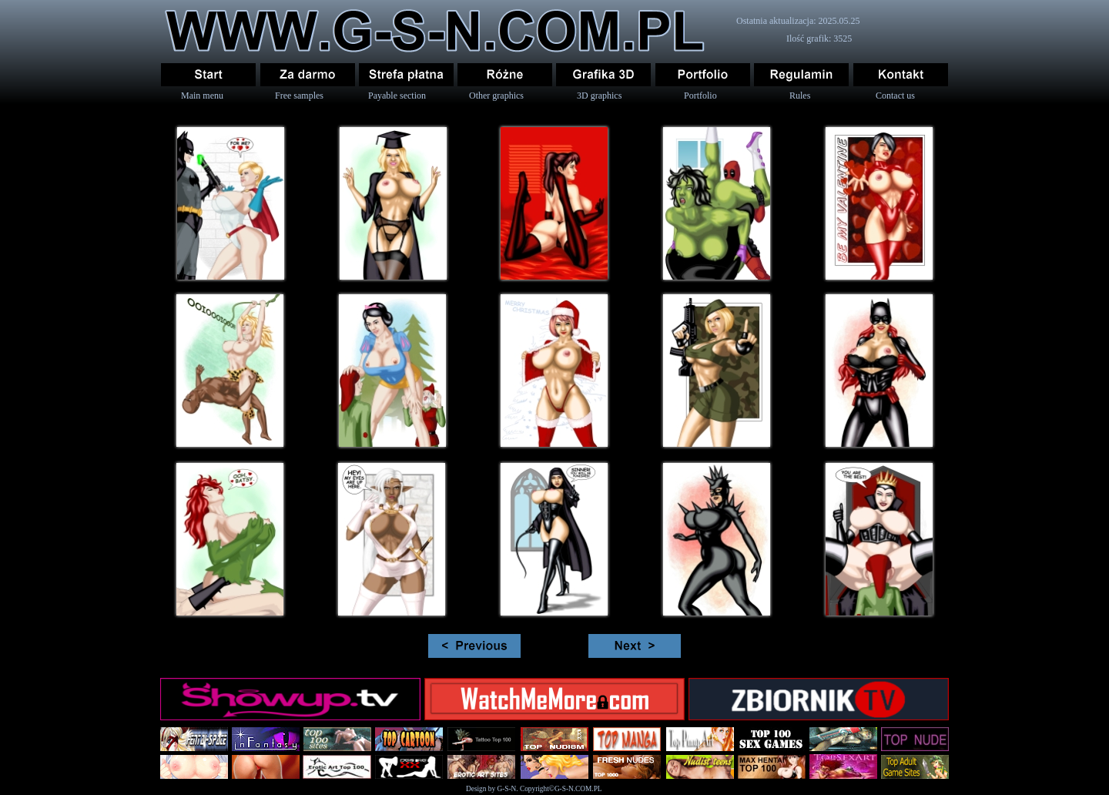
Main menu (202, 95)
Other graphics (496, 95)
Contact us (895, 95)
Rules (799, 95)
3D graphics (599, 95)
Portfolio (700, 95)
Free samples (299, 95)
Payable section (397, 95)
